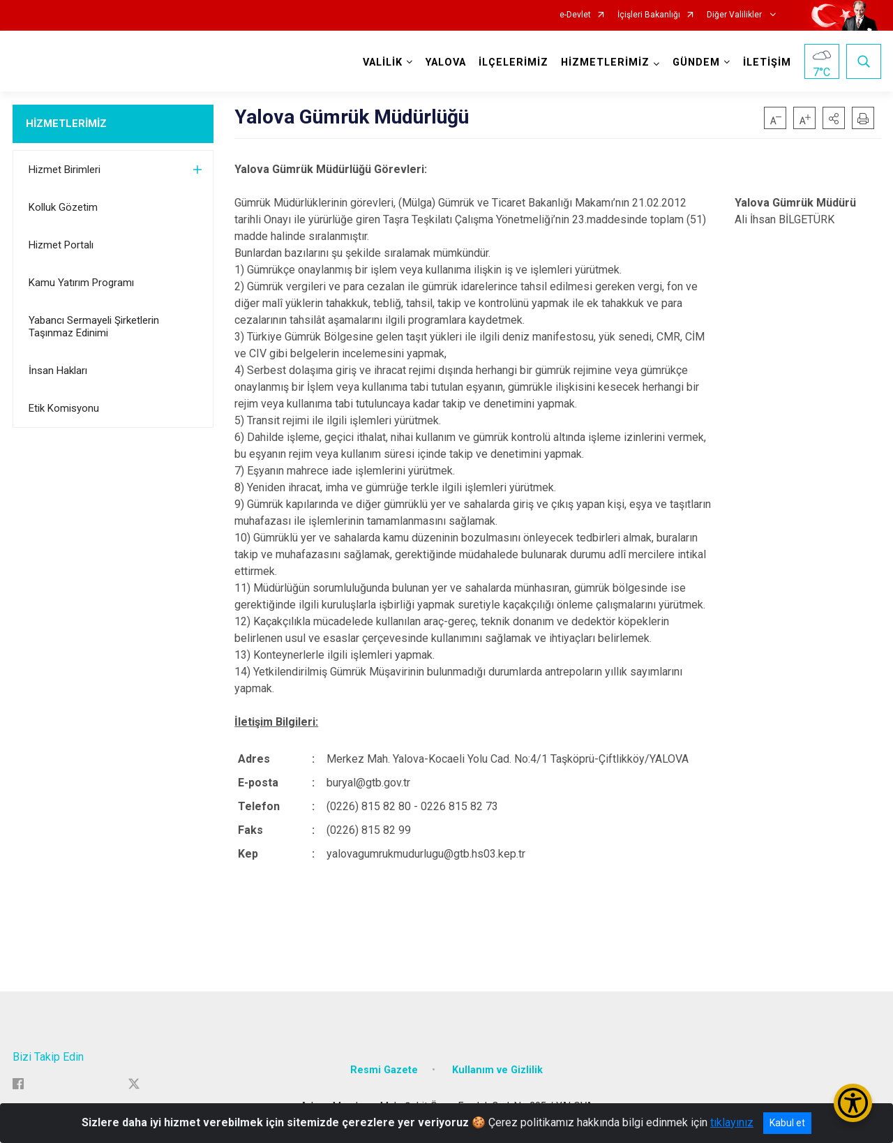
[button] (834, 118)
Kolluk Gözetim (63, 207)
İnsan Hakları (58, 370)
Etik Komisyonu (64, 408)
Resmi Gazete (384, 1070)
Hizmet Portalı (61, 245)
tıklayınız (731, 1122)
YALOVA (446, 62)
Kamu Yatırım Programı (81, 282)
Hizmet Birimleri (64, 169)
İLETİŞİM (767, 62)
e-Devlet (575, 15)
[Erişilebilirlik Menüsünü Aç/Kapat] (853, 1103)
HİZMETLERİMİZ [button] (605, 62)
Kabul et (787, 1122)
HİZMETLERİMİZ (66, 123)
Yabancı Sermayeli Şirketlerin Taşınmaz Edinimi (94, 326)
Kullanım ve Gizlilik (497, 1070)
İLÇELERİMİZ (513, 62)
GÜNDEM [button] (696, 62)
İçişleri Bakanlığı (648, 15)
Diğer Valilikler (735, 15)
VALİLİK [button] (383, 62)
